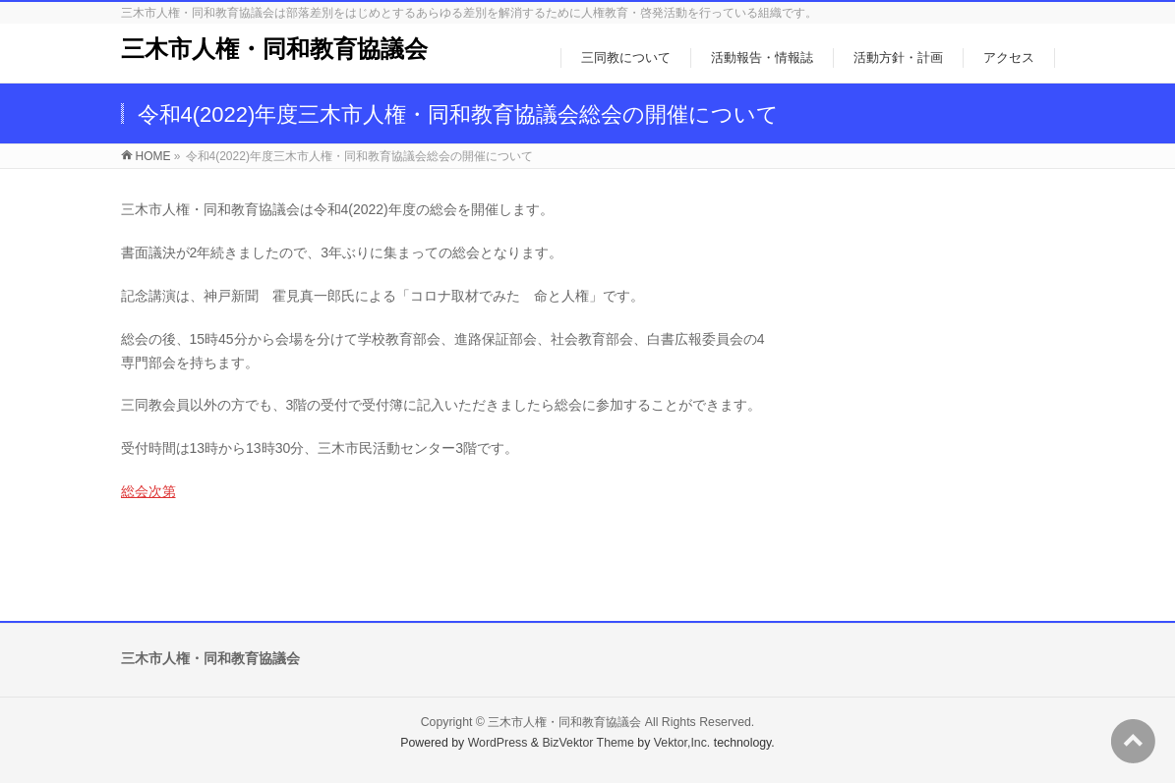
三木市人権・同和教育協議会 (274, 48)
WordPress (498, 743)
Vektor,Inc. (682, 743)
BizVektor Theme (588, 743)
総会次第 (148, 491)
